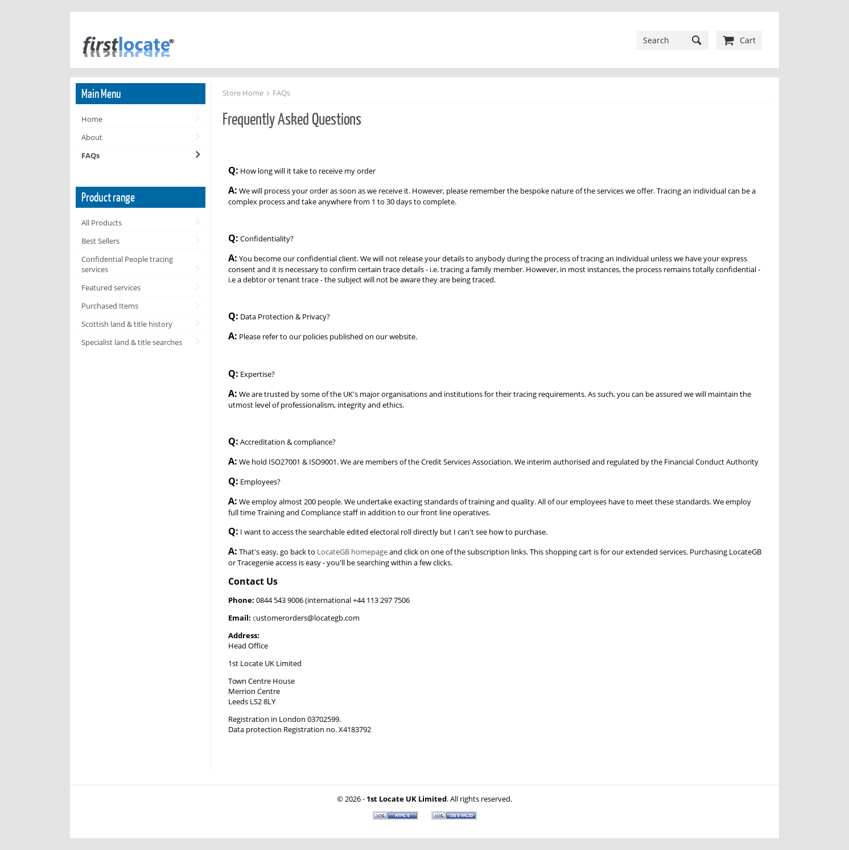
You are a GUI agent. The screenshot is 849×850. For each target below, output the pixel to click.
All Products (101, 222)
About (91, 137)
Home (91, 119)
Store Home (242, 93)
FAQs (90, 155)
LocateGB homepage (353, 552)
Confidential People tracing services (127, 264)
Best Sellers (100, 241)
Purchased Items (109, 306)
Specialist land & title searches (131, 342)
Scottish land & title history (126, 324)
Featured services (111, 287)
